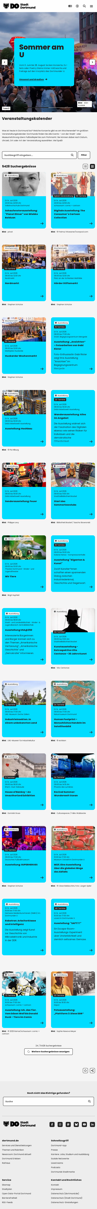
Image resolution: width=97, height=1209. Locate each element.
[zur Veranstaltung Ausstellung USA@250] (24, 636)
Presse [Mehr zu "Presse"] (54, 1149)
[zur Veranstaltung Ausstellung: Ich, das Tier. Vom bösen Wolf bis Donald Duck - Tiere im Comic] (24, 999)
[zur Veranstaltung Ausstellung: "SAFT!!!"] (73, 927)
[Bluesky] (76, 1124)
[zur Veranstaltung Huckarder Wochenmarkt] (24, 345)
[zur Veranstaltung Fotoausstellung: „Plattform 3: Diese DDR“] (73, 999)
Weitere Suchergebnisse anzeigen (48, 1051)
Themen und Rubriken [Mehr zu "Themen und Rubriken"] (13, 1149)
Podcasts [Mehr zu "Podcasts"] (55, 1167)
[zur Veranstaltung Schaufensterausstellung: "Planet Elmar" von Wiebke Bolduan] (24, 200)
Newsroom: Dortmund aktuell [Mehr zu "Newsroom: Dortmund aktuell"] (16, 1154)
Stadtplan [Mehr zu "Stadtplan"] (7, 1189)
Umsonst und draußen (33, 79)
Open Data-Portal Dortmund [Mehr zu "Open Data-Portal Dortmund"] (16, 1193)
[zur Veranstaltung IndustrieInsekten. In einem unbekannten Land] (24, 709)
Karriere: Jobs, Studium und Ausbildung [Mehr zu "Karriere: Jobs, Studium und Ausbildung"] (70, 1154)
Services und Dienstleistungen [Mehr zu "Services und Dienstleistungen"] (17, 1145)
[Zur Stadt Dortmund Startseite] (19, 6)
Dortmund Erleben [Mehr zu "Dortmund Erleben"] (11, 1158)
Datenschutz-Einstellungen (64, 1202)
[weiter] (92, 62)
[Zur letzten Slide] (5, 62)
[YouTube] (84, 1124)
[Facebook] (52, 1124)
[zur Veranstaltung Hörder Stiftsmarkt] (73, 273)
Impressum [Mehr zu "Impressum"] (56, 1189)
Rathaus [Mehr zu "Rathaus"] (6, 1163)
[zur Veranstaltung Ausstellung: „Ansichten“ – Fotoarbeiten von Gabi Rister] (73, 345)
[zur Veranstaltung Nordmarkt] (24, 273)
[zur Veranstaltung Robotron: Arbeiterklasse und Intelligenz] (24, 927)
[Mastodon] (68, 1124)
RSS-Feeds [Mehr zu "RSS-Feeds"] (7, 1202)
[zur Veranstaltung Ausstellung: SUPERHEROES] (24, 854)
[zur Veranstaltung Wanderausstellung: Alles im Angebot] (73, 418)
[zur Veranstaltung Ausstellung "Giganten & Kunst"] (73, 563)
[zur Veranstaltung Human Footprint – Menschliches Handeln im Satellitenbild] (73, 709)
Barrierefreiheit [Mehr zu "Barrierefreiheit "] (9, 1198)
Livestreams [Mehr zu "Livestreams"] (57, 1163)
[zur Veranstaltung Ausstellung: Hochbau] (24, 418)
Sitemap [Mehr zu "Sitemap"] (6, 1184)
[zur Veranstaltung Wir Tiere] (24, 563)
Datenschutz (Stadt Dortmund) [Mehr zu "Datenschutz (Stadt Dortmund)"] (66, 1198)
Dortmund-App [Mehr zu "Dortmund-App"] (59, 1145)
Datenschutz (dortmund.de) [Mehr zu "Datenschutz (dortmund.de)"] (65, 1193)
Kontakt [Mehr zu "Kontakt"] (55, 1184)
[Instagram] (60, 1124)
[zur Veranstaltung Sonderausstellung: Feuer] (24, 491)
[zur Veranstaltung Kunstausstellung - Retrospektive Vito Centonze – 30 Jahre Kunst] (73, 636)
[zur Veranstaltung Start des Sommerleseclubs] (73, 491)
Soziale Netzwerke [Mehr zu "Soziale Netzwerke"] (60, 1158)
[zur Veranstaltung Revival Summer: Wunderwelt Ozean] (73, 781)
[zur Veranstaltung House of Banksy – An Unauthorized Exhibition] (24, 781)
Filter (84, 155)
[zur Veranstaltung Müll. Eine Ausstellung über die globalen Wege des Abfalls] (73, 854)
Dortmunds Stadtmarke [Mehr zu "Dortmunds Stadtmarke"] (63, 1171)
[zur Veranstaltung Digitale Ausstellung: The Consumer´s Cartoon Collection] (73, 200)
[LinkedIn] (92, 1124)
